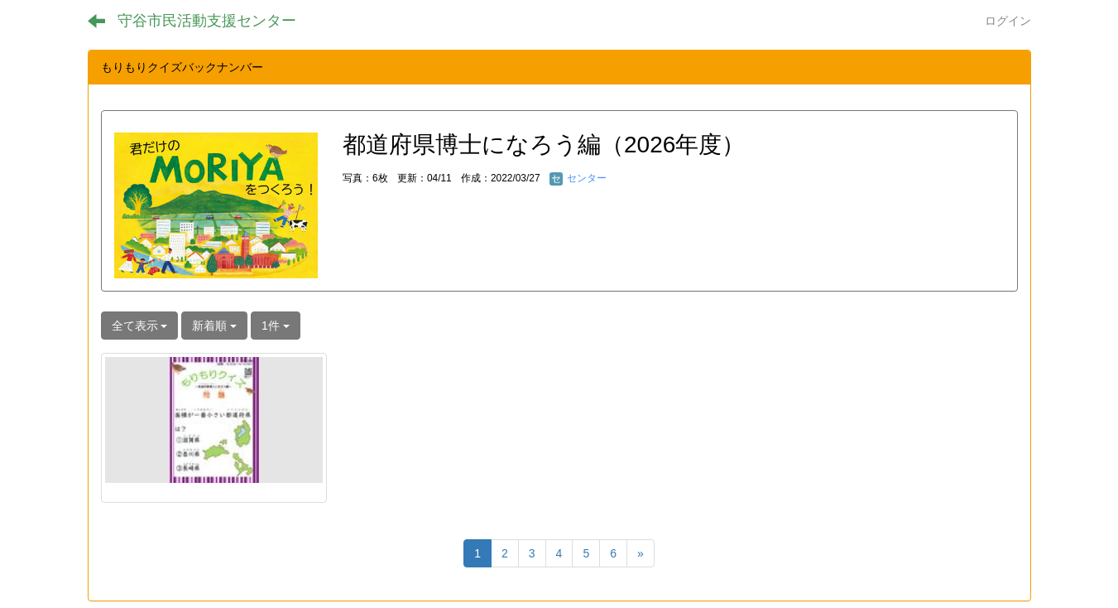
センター (578, 178)
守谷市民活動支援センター (207, 20)
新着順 (214, 325)
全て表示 (140, 325)
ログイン (1008, 20)
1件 (276, 325)
